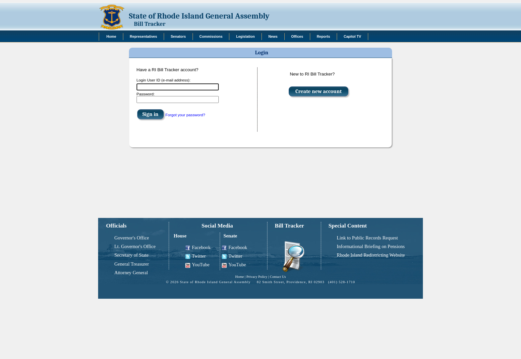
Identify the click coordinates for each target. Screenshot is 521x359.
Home (239, 277)
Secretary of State (131, 255)
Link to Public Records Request (367, 237)
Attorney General (131, 272)
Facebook (197, 247)
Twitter (195, 256)
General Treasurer (131, 264)
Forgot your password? (185, 115)
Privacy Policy (256, 277)
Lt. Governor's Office (134, 246)
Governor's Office (131, 237)
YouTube (197, 265)
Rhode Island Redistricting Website (371, 255)
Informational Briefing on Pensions (371, 246)
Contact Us (278, 277)
